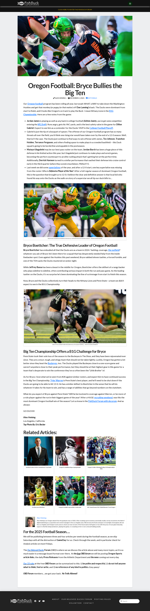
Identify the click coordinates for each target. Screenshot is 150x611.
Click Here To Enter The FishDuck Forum (75, 9)
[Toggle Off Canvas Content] (130, 3)
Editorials (91, 98)
